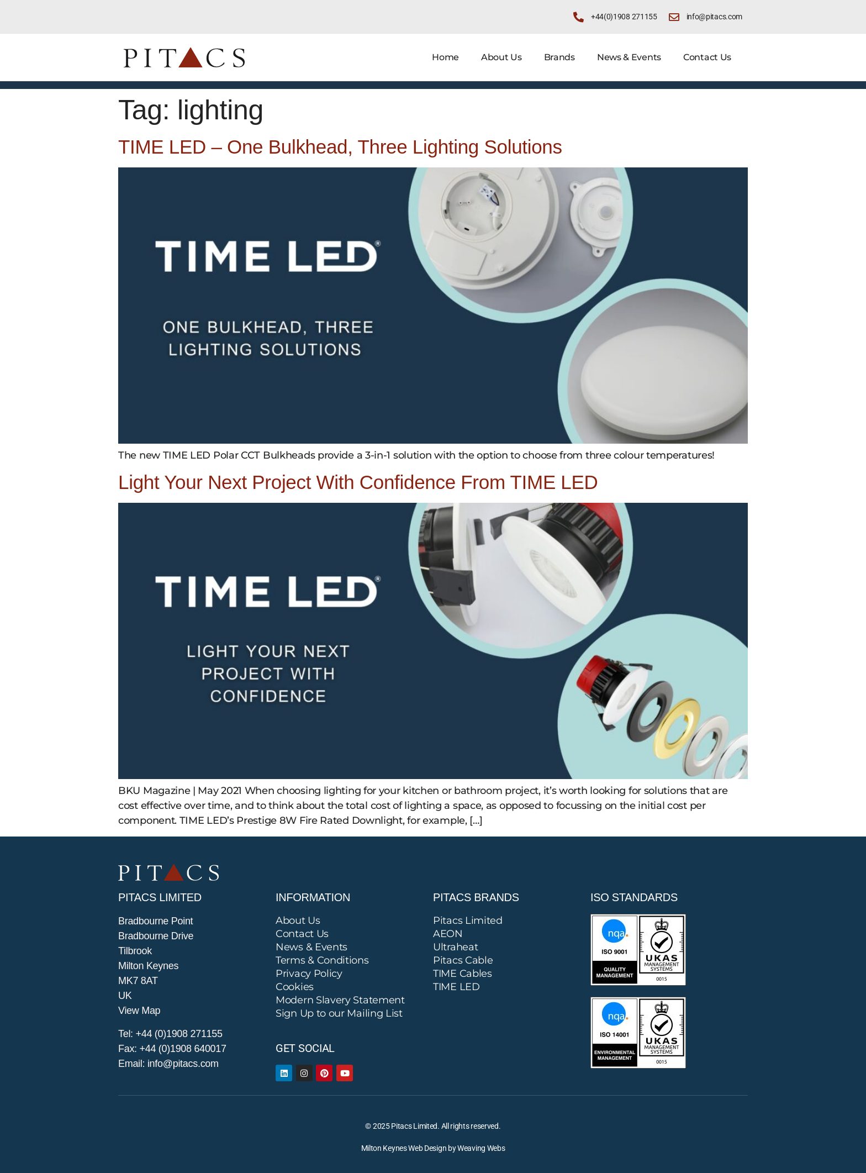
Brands (559, 57)
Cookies (295, 987)
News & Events (629, 57)
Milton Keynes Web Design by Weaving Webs (433, 1148)
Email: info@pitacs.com (168, 1063)
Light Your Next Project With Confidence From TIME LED (358, 482)
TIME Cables (462, 973)
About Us (501, 57)
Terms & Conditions (322, 960)
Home (445, 57)
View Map (139, 1010)
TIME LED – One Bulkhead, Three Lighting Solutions (340, 146)
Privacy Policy (309, 973)
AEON (448, 934)
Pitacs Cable (463, 960)
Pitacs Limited (468, 920)
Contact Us (707, 57)
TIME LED (456, 987)
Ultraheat (455, 947)
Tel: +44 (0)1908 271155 (170, 1033)
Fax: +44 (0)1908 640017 (172, 1048)
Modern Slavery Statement (340, 1000)
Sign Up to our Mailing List (339, 1013)
